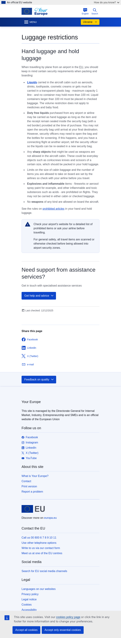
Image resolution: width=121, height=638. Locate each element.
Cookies (27, 604)
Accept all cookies (26, 629)
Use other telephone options (39, 542)
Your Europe (31, 402)
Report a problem (32, 491)
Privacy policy (30, 594)
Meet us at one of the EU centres (42, 553)
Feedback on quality (39, 379)
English (85, 11)
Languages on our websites (39, 588)
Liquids (32, 82)
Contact (26, 481)
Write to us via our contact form (41, 548)
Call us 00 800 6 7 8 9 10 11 (39, 537)
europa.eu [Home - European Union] (50, 517)
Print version (29, 486)
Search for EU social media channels (44, 571)
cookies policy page (68, 617)
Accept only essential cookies (63, 629)
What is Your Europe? (35, 476)
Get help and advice (39, 295)
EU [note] (81, 67)
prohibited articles (53, 208)
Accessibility (29, 609)
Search (94, 11)
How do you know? (106, 2)
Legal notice (29, 599)
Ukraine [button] (90, 22)
